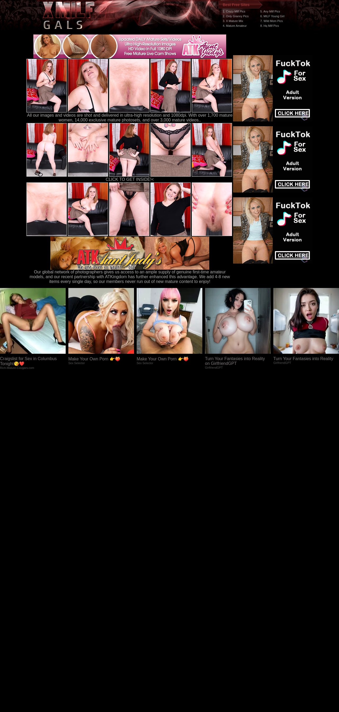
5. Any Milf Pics (270, 11)
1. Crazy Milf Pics (234, 11)
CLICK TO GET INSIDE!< (130, 179)
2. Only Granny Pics (236, 16)
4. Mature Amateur (235, 25)
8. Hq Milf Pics (269, 25)
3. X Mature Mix (233, 21)
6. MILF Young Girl (272, 16)
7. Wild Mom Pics (271, 21)
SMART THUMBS (178, 611)
